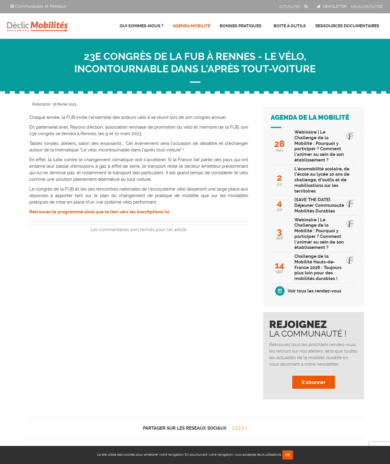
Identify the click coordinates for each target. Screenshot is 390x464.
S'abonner (313, 382)
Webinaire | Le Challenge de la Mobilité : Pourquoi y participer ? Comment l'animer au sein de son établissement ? (319, 146)
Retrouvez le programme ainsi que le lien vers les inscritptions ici (99, 212)
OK (287, 455)
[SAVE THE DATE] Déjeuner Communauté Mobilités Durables (319, 205)
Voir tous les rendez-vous (314, 291)
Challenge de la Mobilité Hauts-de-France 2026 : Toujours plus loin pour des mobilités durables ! (317, 267)
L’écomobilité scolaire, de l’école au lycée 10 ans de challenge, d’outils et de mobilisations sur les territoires (321, 180)
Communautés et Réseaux (38, 6)
